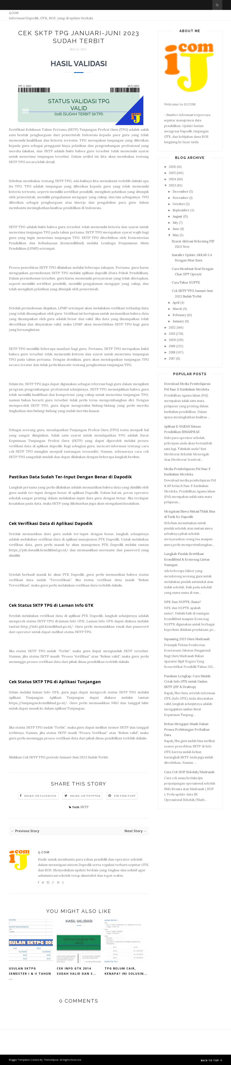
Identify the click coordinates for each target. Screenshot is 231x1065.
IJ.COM (13, 13)
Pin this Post (125, 795)
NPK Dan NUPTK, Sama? (182, 602)
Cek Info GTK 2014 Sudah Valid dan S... (77, 971)
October (179, 204)
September (181, 210)
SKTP (84, 807)
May (176, 235)
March (177, 309)
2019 (172, 346)
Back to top (211, 1060)
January (178, 321)
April (176, 303)
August (177, 216)
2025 (172, 173)
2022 (172, 327)
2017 (172, 358)
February (179, 315)
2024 (172, 179)
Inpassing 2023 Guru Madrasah (187, 639)
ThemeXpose (51, 1059)
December (180, 191)
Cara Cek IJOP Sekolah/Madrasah (189, 772)
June (176, 229)
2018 (172, 352)
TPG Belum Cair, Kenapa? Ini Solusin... (126, 971)
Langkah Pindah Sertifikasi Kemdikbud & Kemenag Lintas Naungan (186, 559)
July (175, 223)
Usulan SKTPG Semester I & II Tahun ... (30, 973)
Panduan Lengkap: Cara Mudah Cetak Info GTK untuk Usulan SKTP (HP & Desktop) (187, 681)
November (181, 198)
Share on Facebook (40, 795)
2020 (172, 340)
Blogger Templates (19, 1059)
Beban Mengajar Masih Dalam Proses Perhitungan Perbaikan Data (187, 729)
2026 (172, 167)
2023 (172, 185)
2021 (172, 334)
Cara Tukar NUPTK (186, 282)
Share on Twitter (85, 795)
